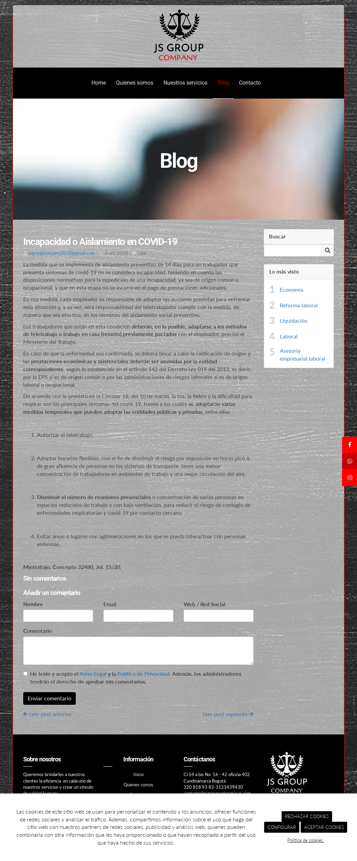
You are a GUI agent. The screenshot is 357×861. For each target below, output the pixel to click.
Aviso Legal (93, 673)
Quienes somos (134, 82)
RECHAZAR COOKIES (307, 816)
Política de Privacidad (143, 673)
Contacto (250, 82)
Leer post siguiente (228, 714)
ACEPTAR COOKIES (324, 827)
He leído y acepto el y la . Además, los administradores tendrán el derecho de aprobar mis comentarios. (135, 677)
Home (98, 82)
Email (109, 604)
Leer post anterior (47, 714)
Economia (291, 289)
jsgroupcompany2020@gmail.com (62, 253)
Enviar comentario (49, 698)
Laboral (289, 336)
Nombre (33, 604)
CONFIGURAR (282, 827)
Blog (223, 82)
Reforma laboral (299, 305)
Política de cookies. (305, 840)
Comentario (37, 630)
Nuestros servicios (185, 82)
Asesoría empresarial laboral (302, 354)
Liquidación (294, 320)
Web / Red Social (204, 604)
